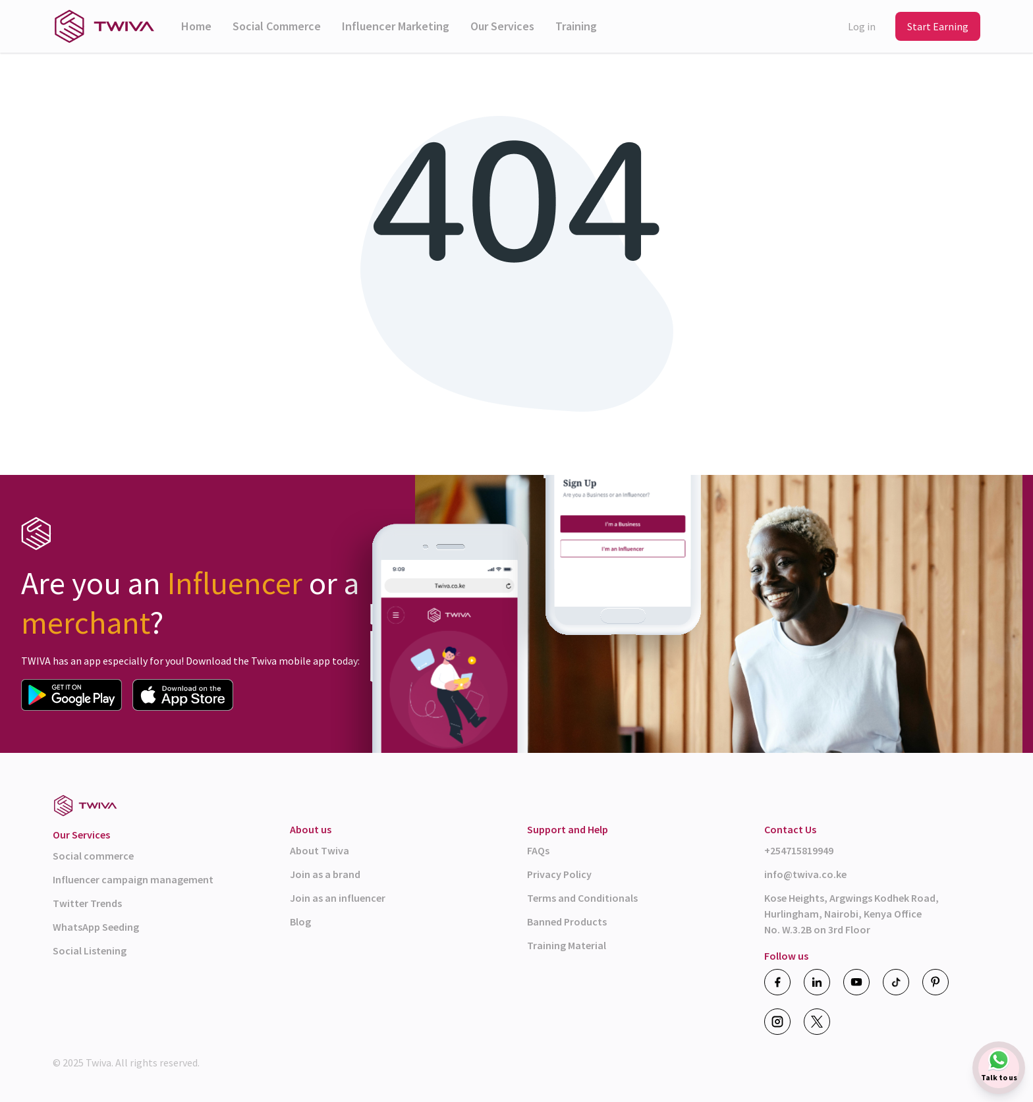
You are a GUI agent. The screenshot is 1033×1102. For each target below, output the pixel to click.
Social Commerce (277, 26)
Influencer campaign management (133, 879)
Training (576, 26)
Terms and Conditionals (582, 897)
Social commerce (93, 855)
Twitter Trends (87, 903)
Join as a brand (325, 874)
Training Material (566, 945)
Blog (300, 921)
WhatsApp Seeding (96, 926)
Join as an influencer (337, 897)
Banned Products (567, 921)
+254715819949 (798, 850)
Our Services (502, 26)
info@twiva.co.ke (805, 874)
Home (196, 26)
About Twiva (319, 850)
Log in (862, 26)
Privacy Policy (559, 874)
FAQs (538, 850)
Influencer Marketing (395, 26)
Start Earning (937, 26)
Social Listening (89, 950)
